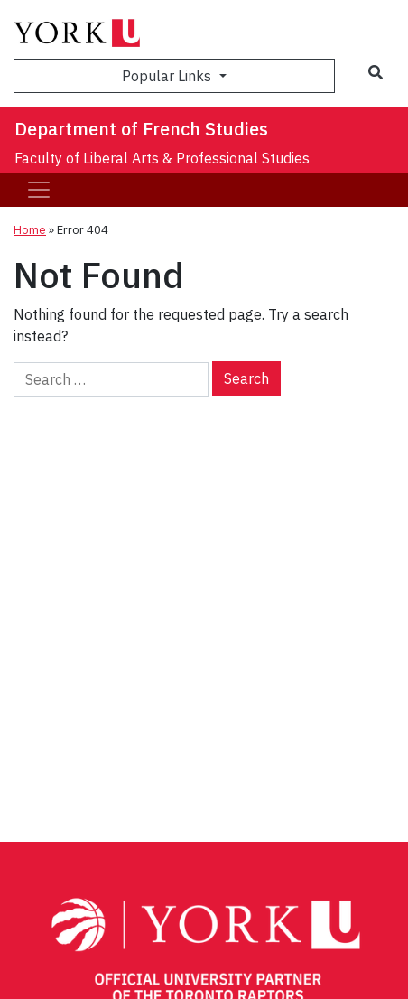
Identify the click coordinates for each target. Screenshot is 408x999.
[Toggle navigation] (38, 190)
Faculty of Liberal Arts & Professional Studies (162, 158)
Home (30, 230)
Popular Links (168, 76)
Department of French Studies (141, 129)
